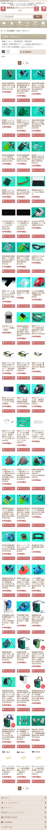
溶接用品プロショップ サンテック (19, 9)
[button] (3, 8)
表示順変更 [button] (25, 52)
